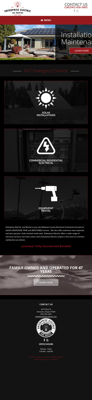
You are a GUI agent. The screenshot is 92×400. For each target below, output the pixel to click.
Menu (46, 20)
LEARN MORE (46, 282)
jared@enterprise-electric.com (46, 317)
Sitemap (55, 359)
